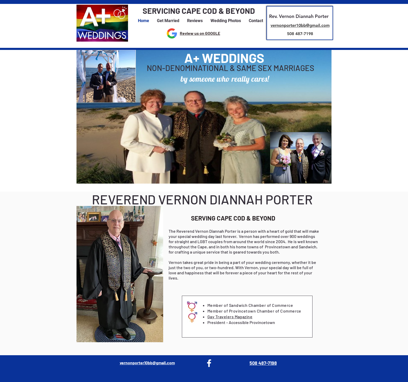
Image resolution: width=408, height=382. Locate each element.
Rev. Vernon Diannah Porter (299, 16)
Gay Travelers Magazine (230, 316)
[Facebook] (209, 363)
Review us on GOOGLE (200, 33)
